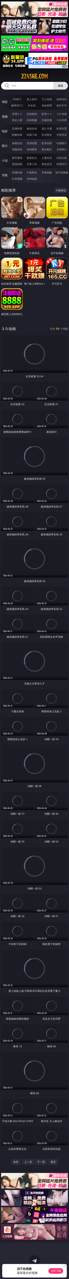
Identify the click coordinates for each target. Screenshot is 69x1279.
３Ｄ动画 (61, 114)
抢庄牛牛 (61, 105)
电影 (5, 131)
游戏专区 (61, 99)
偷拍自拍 (32, 128)
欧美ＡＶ (47, 114)
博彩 (5, 102)
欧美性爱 (61, 128)
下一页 (41, 1162)
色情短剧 (32, 178)
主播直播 (47, 120)
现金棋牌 (47, 105)
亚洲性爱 (17, 128)
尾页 (53, 1162)
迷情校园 (17, 164)
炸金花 (32, 105)
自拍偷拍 (32, 114)
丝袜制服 (32, 120)
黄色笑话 (47, 164)
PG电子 (17, 99)
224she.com (34, 76)
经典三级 (32, 134)
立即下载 (56, 1271)
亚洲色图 (32, 143)
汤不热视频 (61, 172)
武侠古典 (61, 158)
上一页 (28, 1162)
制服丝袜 (17, 134)
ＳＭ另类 (61, 120)
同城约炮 (17, 172)
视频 (5, 116)
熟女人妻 (17, 120)
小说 (5, 160)
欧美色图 (47, 143)
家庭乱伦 (32, 158)
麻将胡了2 (17, 105)
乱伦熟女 (47, 134)
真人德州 (32, 99)
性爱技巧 (61, 164)
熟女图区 (47, 149)
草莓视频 (47, 172)
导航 (5, 175)
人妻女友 (47, 158)
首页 (15, 1162)
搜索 (60, 85)
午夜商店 (32, 172)
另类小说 (32, 164)
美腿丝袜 (17, 149)
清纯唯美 (32, 149)
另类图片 (61, 149)
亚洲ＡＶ (17, 114)
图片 (5, 146)
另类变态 (61, 134)
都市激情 (17, 158)
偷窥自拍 (17, 143)
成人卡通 (47, 128)
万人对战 (47, 99)
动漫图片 (61, 143)
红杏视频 (17, 178)
